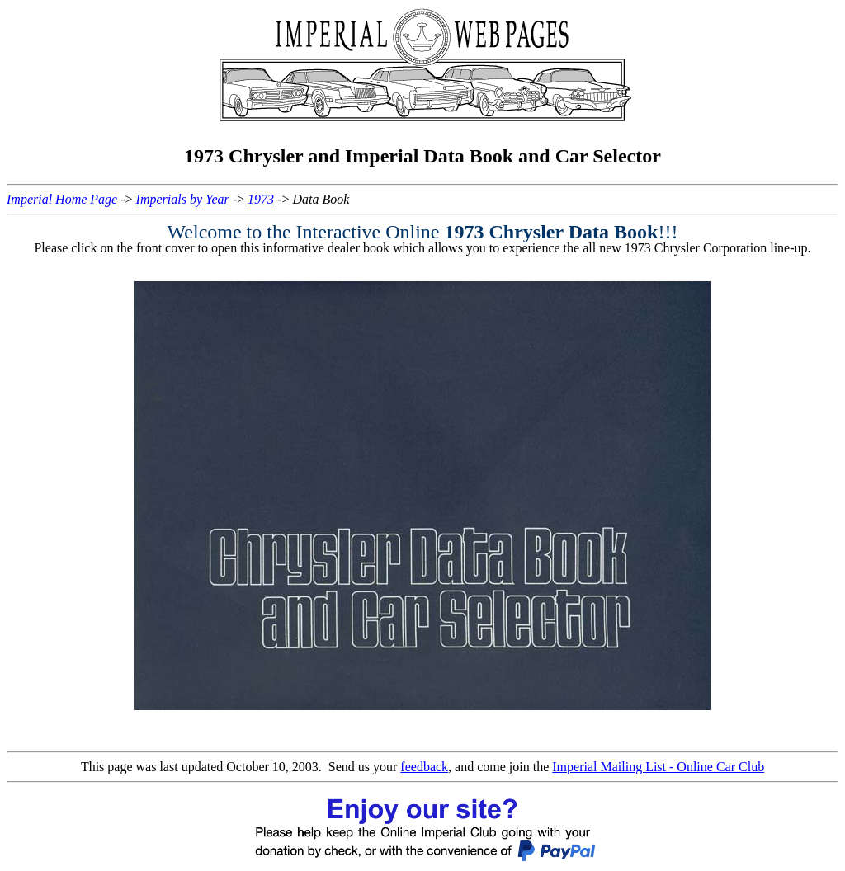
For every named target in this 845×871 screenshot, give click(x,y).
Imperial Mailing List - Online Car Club (658, 767)
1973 (261, 199)
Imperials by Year (182, 199)
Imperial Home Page (62, 199)
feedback (424, 767)
